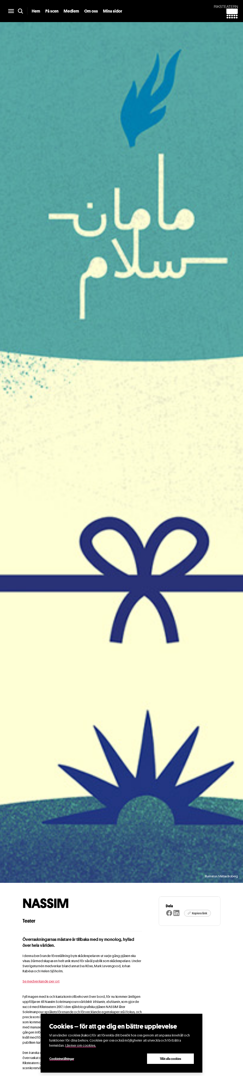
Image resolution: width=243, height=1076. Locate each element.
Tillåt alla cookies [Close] (170, 1058)
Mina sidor (112, 11)
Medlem (71, 11)
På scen (52, 11)
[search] (20, 11)
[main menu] (11, 11)
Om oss (91, 11)
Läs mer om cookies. (80, 1045)
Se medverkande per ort (41, 981)
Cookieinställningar (61, 1058)
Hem (36, 11)
